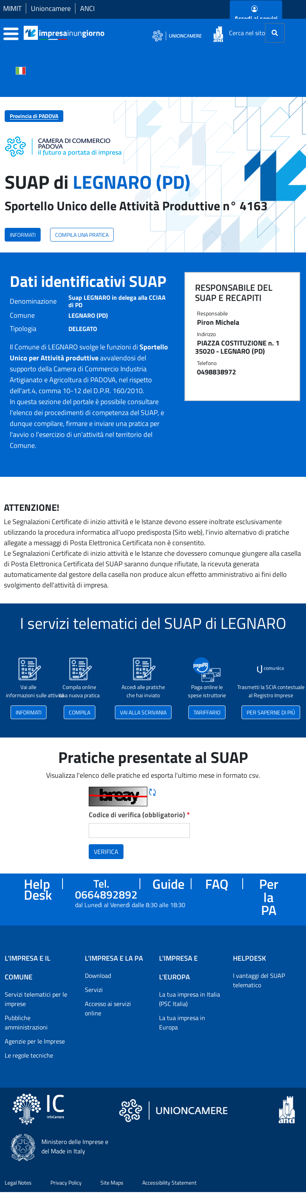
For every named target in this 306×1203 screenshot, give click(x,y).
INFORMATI (23, 235)
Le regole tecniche (29, 1055)
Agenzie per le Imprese (35, 1041)
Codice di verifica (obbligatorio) (139, 814)
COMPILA (79, 712)
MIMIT (12, 8)
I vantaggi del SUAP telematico (259, 980)
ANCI (87, 8)
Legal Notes (18, 1182)
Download (98, 975)
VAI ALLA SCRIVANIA (143, 712)
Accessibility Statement (169, 1182)
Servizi (94, 989)
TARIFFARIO (206, 712)
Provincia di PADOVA (34, 116)
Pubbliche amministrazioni (26, 1022)
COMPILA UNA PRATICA (82, 235)
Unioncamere (51, 8)
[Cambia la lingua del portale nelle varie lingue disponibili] (20, 70)
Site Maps (111, 1182)
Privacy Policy (66, 1182)
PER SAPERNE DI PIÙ (271, 712)
